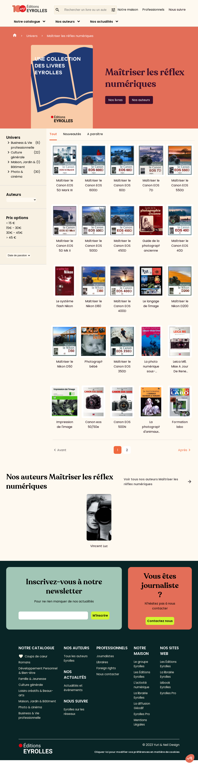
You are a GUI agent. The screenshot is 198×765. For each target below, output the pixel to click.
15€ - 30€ (13, 228)
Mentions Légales (141, 726)
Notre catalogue (27, 21)
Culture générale (18, 154)
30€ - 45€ (14, 232)
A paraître (95, 134)
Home (14, 36)
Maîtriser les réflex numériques (70, 36)
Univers (32, 36)
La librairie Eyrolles (141, 697)
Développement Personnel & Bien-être (35, 671)
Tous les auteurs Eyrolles (76, 658)
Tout (53, 134)
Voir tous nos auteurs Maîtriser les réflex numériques (158, 481)
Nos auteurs (65, 21)
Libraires (102, 662)
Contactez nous (160, 621)
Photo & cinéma (17, 174)
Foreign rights (106, 669)
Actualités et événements (74, 688)
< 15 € (10, 223)
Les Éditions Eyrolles (142, 675)
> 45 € (11, 237)
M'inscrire (100, 615)
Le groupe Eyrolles (141, 664)
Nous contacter (108, 675)
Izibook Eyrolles (166, 686)
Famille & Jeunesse (33, 680)
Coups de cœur (33, 656)
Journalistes (105, 656)
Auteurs (13, 194)
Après (182, 450)
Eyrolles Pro (142, 718)
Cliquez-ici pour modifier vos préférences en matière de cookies (136, 756)
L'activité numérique (142, 686)
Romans (25, 662)
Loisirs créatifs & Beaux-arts (37, 695)
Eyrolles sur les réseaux (75, 713)
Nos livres (115, 100)
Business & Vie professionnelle (22, 145)
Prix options (17, 217)
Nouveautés (72, 134)
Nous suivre (177, 9)
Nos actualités (101, 21)
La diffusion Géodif (142, 709)
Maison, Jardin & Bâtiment (23, 164)
